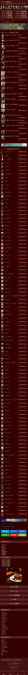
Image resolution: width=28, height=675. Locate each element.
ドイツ (3, 624)
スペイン (3, 619)
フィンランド (4, 628)
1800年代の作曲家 (5, 564)
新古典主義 (4, 551)
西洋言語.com (14, 667)
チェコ (3, 622)
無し (2, 654)
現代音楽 (3, 554)
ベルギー (3, 631)
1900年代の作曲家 (5, 565)
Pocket (13, 534)
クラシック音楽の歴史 (21, 11)
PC (24, 674)
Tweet (5, 531)
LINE (5, 534)
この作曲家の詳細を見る (22, 37)
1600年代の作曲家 (5, 561)
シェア (13, 531)
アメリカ (3, 612)
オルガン (3, 639)
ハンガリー (4, 627)
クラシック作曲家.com (6, 1)
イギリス (3, 615)
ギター (3, 641)
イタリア (3, 616)
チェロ (3, 644)
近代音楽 (3, 553)
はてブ (22, 531)
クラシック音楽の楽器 (7, 13)
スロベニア (4, 621)
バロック (3, 545)
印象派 (3, 550)
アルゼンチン (4, 613)
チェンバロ (4, 645)
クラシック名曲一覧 (7, 11)
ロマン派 (3, 548)
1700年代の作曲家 (5, 562)
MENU (3, 674)
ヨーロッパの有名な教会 (7, 17)
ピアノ (3, 648)
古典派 (3, 547)
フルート (3, 650)
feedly (22, 534)
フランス (3, 630)
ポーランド (4, 633)
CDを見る (20, 153)
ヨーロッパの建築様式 (7, 15)
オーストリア (4, 618)
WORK (10, 674)
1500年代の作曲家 (5, 559)
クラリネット (4, 642)
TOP (17, 674)
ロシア (3, 634)
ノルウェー (4, 625)
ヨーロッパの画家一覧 (21, 13)
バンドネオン (4, 647)
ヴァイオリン (4, 651)
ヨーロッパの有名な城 (21, 15)
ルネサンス (4, 544)
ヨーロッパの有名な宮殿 (21, 17)
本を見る (25, 153)
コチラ (11, 659)
